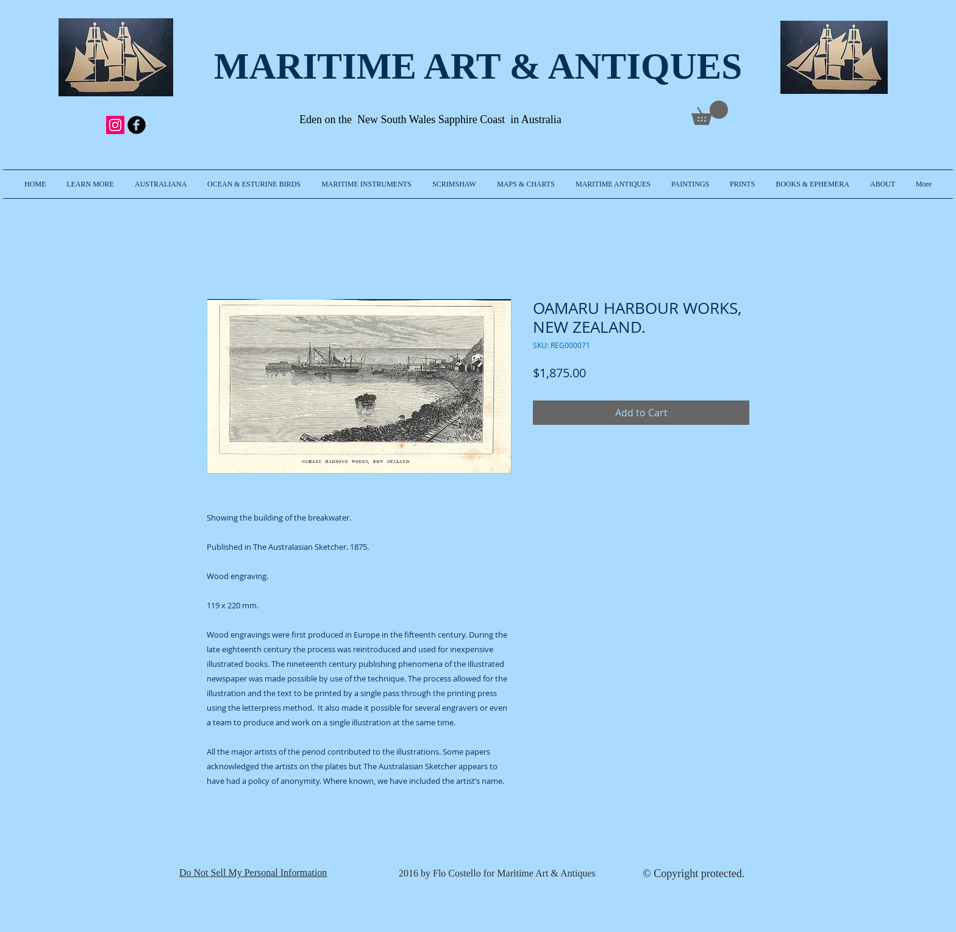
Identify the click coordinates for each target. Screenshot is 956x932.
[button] (90, 184)
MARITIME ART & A (394, 66)
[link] (709, 113)
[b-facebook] (136, 125)
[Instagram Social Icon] (115, 125)
